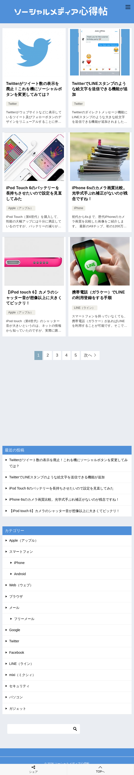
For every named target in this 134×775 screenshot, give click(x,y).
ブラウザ (16, 596)
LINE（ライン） (84, 307)
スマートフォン (21, 552)
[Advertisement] (67, 407)
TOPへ (100, 769)
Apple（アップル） (20, 208)
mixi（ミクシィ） (22, 675)
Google (14, 630)
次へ (88, 355)
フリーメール (24, 619)
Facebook (16, 652)
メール (14, 608)
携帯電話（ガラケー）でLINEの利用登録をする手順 (98, 295)
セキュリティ (19, 686)
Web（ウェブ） (21, 585)
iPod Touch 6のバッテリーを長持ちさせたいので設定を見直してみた (34, 193)
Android (20, 574)
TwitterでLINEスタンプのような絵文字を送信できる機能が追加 (100, 89)
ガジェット (17, 708)
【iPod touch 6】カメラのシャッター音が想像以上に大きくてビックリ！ (34, 297)
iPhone (78, 208)
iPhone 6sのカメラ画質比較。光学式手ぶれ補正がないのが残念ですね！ (100, 193)
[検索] (43, 729)
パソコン (16, 697)
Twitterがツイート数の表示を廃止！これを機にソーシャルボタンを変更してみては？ (34, 89)
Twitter (12, 104)
